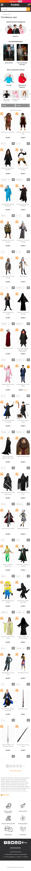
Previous (1, 30)
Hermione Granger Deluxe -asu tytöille (8, 168)
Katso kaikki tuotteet (15, 770)
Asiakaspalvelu (15, 848)
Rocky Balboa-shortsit (23, 672)
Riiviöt (24, 99)
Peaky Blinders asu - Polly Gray (8, 673)
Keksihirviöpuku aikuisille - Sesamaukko (7, 205)
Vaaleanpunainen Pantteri (16, 100)
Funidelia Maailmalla (15, 852)
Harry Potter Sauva (23, 708)
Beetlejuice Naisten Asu (23, 528)
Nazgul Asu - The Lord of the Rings (23, 313)
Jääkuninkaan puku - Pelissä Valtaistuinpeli (8, 493)
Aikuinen (15, 36)
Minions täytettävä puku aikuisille (8, 601)
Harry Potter (9, 63)
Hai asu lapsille (23, 276)
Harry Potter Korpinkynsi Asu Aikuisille (8, 709)
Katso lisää (6, 795)
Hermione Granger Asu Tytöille (8, 313)
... (1, 14)
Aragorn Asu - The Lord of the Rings (8, 277)
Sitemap (25, 857)
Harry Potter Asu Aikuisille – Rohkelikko (23, 205)
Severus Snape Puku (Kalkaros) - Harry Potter (8, 457)
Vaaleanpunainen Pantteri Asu (8, 385)
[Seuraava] (24, 766)
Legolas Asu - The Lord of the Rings (8, 241)
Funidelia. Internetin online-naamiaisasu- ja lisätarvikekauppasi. (15, 5)
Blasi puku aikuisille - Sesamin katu (8, 565)
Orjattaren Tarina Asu (8, 348)
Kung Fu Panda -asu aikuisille (23, 168)
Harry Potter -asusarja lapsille (23, 421)
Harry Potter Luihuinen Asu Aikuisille (23, 565)
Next (30, 30)
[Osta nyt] (13, 143)
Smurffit (8, 85)
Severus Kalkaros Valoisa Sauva (23, 745)
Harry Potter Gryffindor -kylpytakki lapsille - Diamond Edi (23, 350)
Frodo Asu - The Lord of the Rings (23, 132)
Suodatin (4, 105)
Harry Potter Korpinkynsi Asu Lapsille (8, 421)
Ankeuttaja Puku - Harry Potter (23, 493)
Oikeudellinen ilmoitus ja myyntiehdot (16, 854)
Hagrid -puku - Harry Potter (8, 132)
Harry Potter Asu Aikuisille (8, 528)
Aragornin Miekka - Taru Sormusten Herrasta (8, 745)
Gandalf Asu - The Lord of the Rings (23, 241)
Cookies (19, 857)
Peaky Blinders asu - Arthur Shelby (23, 385)
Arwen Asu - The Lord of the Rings (8, 637)
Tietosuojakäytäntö (10, 857)
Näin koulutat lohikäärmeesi (6, 100)
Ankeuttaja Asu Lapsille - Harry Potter (23, 601)
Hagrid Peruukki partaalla (23, 456)
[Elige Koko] (3, 143)
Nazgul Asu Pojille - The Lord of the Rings (23, 637)
